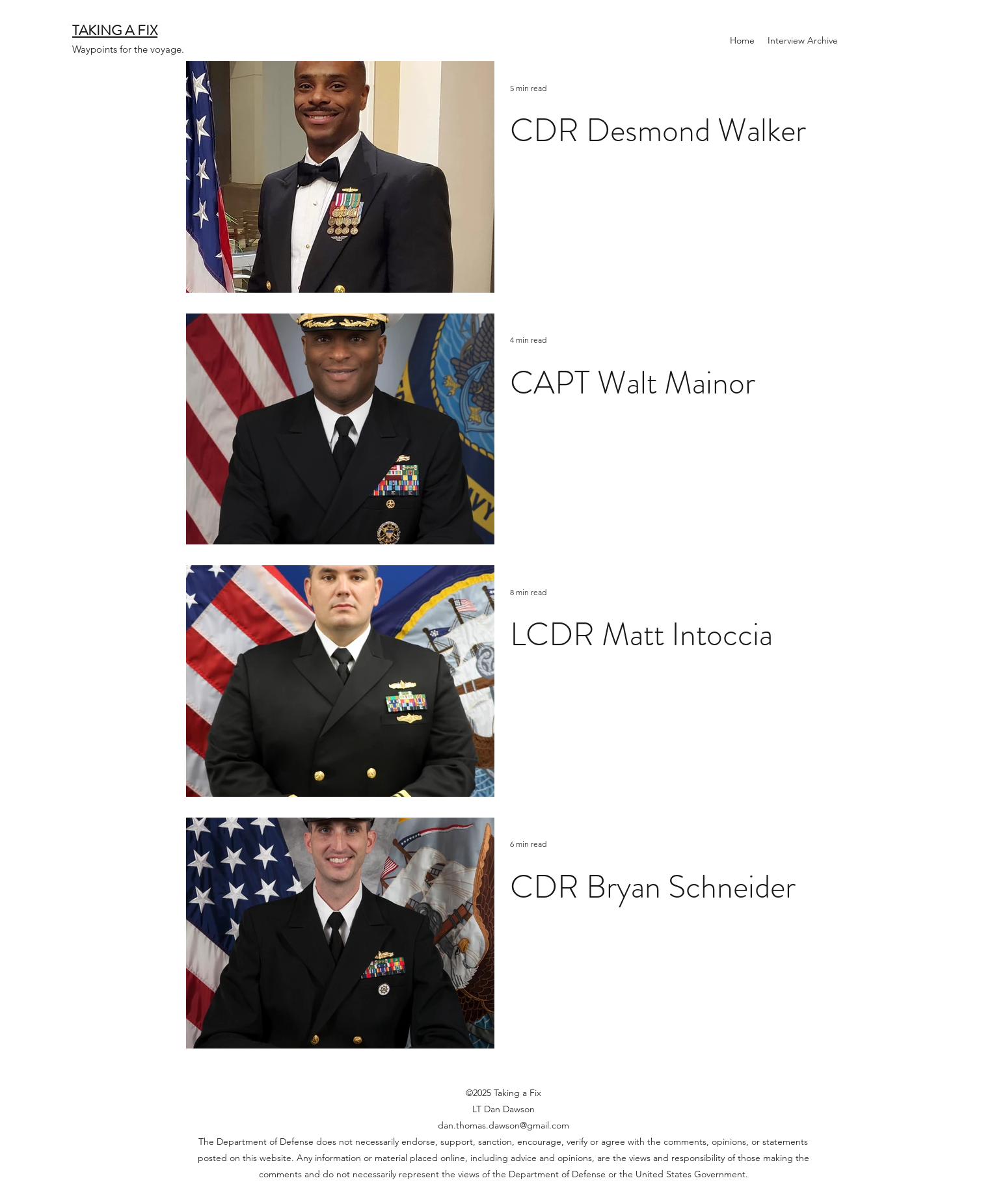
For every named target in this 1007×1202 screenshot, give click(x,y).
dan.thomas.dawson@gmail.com (503, 1125)
